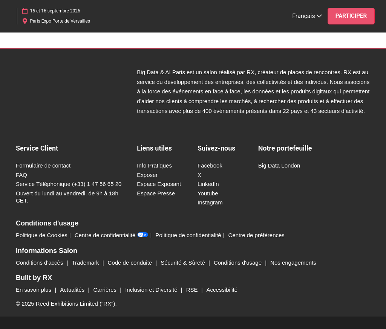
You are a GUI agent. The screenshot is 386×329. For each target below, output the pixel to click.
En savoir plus (34, 289)
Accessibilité (222, 289)
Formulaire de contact (43, 165)
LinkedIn (208, 184)
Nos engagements (293, 262)
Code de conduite (131, 262)
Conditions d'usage (238, 262)
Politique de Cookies (41, 235)
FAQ (21, 175)
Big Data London (279, 165)
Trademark (86, 262)
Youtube (208, 193)
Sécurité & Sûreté (184, 262)
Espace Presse (156, 193)
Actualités (73, 289)
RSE (192, 289)
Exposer (147, 175)
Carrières (105, 289)
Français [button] (307, 16)
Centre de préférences (256, 235)
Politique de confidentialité (188, 235)
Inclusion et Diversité (152, 289)
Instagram (210, 202)
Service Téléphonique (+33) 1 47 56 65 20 (68, 184)
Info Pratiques (154, 165)
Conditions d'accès (40, 262)
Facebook (210, 165)
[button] (351, 16)
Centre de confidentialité (112, 235)
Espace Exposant (159, 184)
